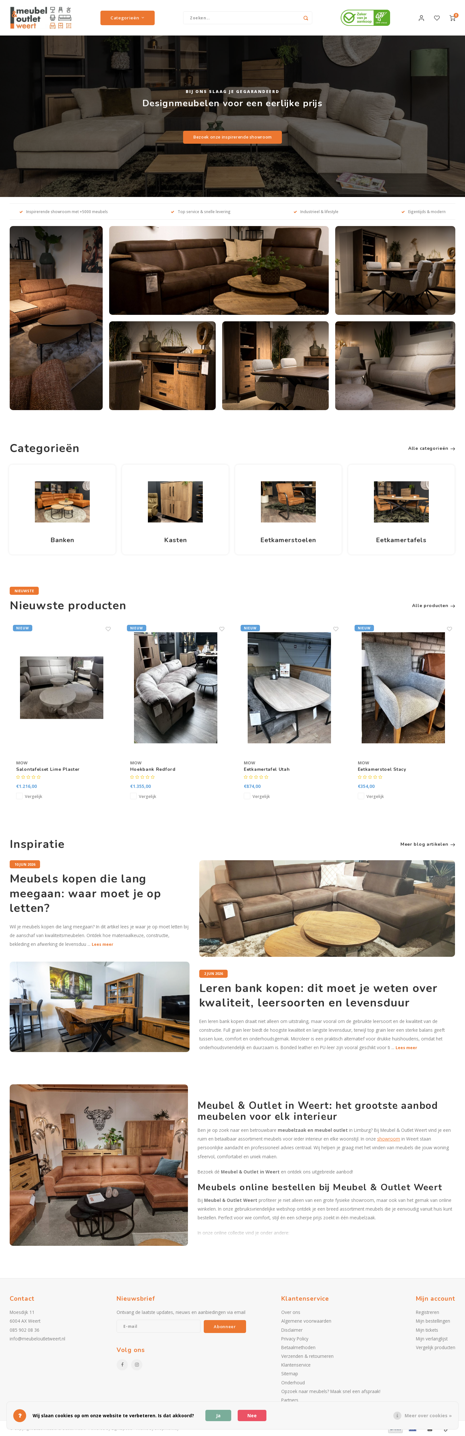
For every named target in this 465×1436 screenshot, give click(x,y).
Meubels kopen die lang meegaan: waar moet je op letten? (85, 894)
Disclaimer (292, 1330)
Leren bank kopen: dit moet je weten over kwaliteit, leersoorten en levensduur (318, 995)
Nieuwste (24, 590)
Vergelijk (33, 796)
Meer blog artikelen (427, 844)
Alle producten (433, 606)
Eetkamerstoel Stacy (382, 769)
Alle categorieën (431, 448)
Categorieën (127, 18)
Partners (289, 1400)
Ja (218, 1415)
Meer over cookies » (428, 1415)
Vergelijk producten (435, 1347)
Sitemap (289, 1373)
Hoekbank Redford (153, 769)
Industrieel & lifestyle (316, 211)
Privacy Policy (294, 1339)
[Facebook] (122, 1364)
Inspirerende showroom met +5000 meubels (63, 211)
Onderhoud (293, 1382)
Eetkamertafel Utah (267, 769)
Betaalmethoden (298, 1347)
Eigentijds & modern (423, 211)
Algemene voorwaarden (306, 1321)
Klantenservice (296, 1365)
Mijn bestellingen (433, 1321)
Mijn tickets (427, 1330)
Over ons (290, 1312)
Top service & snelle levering (201, 211)
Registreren (427, 1312)
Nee (252, 1415)
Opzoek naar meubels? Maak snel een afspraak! (330, 1391)
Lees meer (102, 944)
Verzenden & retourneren (307, 1356)
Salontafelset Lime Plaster (48, 769)
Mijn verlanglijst (432, 1339)
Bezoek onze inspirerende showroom (232, 137)
